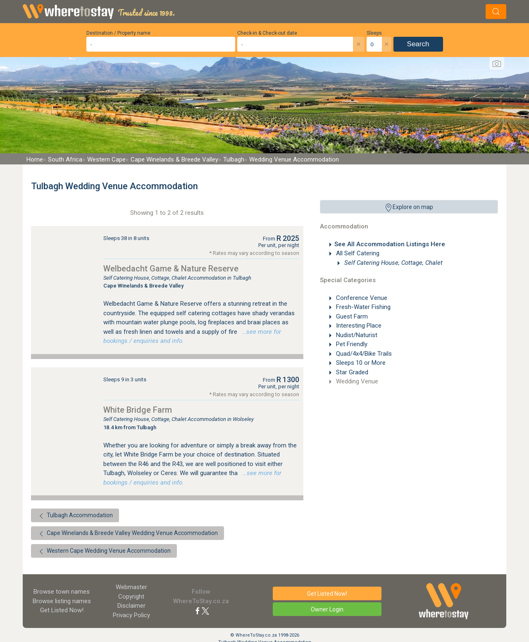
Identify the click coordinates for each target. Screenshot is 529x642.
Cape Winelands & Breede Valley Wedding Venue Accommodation (127, 534)
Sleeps (374, 33)
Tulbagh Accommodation (75, 516)
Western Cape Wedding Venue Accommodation (104, 551)
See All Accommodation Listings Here (389, 244)
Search (418, 44)
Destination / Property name (118, 33)
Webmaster (131, 587)
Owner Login (327, 609)
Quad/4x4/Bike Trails (363, 353)
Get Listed (61, 610)
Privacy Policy (131, 615)
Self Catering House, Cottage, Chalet (393, 262)
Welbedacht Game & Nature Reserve (170, 268)
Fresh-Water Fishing (362, 307)
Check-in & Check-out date (267, 33)
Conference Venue (360, 298)
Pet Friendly (350, 344)
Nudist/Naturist (355, 335)
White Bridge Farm (137, 410)
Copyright (131, 596)
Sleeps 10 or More (360, 362)
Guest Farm (351, 316)
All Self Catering (356, 253)
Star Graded (351, 372)
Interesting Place (357, 325)
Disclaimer (131, 605)
